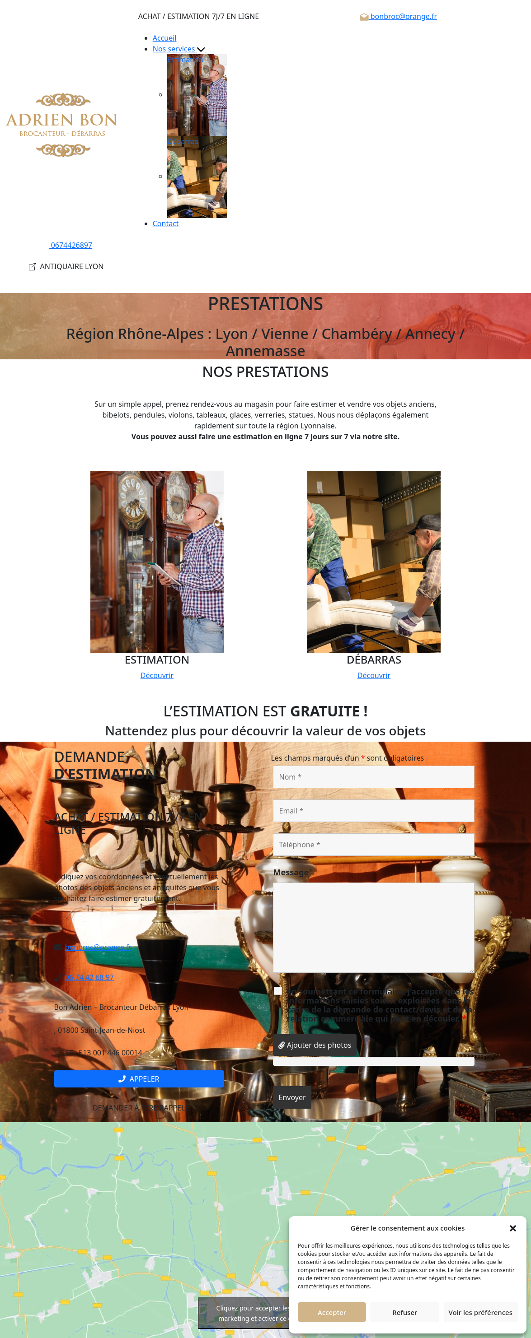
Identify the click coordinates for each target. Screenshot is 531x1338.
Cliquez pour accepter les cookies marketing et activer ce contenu (265, 1313)
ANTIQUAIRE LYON (66, 266)
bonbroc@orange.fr (398, 16)
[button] (512, 1227)
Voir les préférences (480, 1312)
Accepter (332, 1312)
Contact (166, 223)
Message (291, 872)
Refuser (404, 1312)
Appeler (138, 1079)
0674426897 (67, 245)
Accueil (165, 38)
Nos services (184, 49)
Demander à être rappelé (139, 1108)
